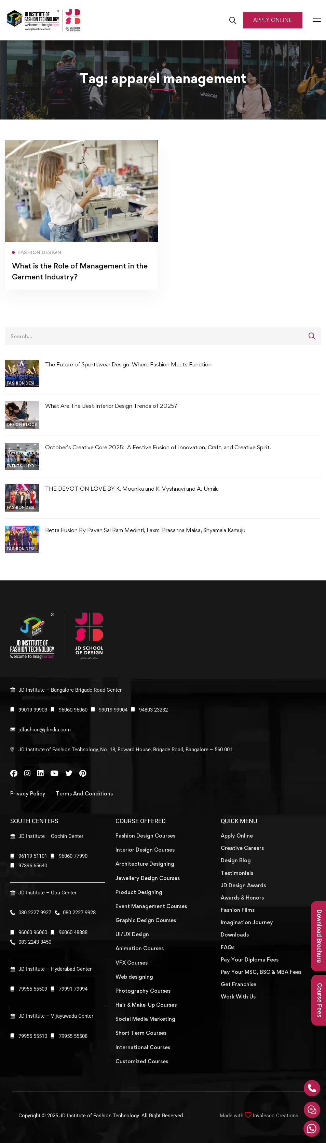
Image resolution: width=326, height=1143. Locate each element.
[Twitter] (69, 773)
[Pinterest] (83, 773)
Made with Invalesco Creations (259, 1116)
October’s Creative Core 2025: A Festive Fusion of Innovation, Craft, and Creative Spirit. (158, 447)
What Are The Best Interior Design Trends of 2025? (111, 405)
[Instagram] (27, 773)
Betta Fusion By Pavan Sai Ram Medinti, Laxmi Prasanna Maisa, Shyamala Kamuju (145, 530)
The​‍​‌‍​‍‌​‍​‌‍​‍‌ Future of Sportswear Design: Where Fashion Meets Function (128, 364)
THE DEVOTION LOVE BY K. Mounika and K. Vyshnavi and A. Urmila (132, 488)
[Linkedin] (40, 773)
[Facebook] (14, 773)
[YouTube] (54, 773)
